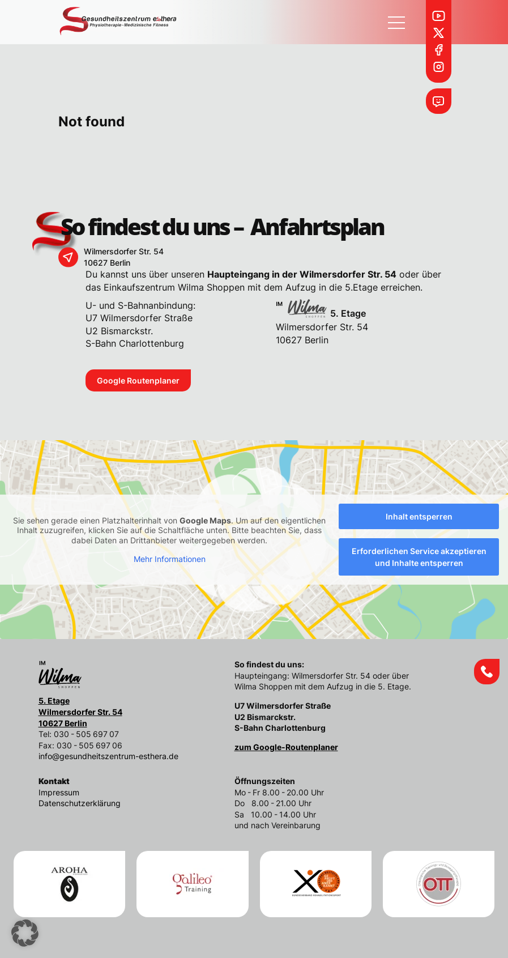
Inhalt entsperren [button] (419, 516)
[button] (25, 933)
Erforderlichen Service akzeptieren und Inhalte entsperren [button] (419, 557)
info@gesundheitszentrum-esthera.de (108, 756)
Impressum (59, 792)
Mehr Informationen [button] (170, 559)
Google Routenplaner (138, 380)
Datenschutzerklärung (80, 803)
